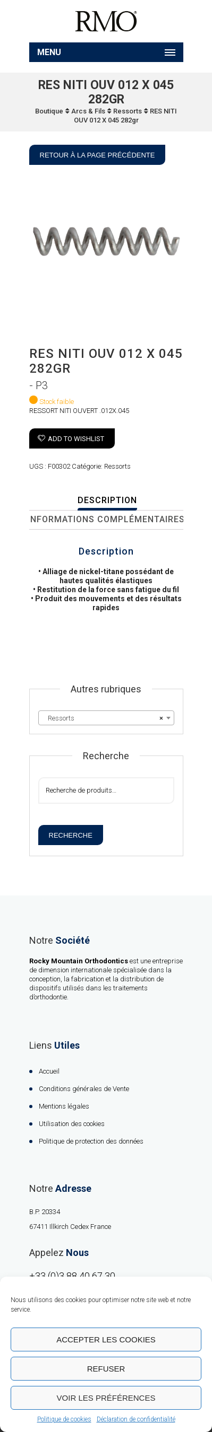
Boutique (49, 111)
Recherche (70, 835)
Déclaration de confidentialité (136, 1419)
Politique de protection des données (91, 1141)
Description (107, 500)
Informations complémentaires (106, 519)
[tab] (107, 501)
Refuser (106, 1368)
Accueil (49, 1071)
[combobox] (106, 717)
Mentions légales (64, 1106)
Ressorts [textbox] (103, 718)
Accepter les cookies (106, 1339)
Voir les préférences (106, 1397)
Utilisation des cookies (72, 1124)
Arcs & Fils (88, 111)
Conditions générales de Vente (84, 1089)
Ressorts (127, 111)
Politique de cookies (64, 1419)
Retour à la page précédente (97, 155)
